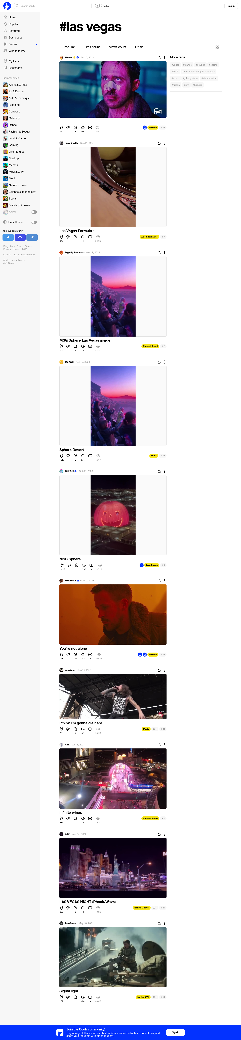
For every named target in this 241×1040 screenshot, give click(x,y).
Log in (231, 6)
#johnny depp (190, 78)
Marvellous (70, 581)
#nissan (176, 85)
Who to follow (14, 51)
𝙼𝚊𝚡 (67, 745)
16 (163, 455)
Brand (20, 246)
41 (163, 907)
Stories (20, 44)
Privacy (7, 249)
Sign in (175, 1032)
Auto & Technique (149, 236)
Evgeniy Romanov (74, 252)
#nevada (200, 64)
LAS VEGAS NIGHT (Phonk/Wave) (87, 902)
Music (154, 455)
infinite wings (70, 812)
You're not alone (73, 648)
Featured (11, 31)
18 (163, 654)
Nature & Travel (150, 346)
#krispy (175, 78)
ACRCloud (8, 263)
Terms (28, 246)
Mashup (153, 127)
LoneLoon (70, 670)
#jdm (186, 85)
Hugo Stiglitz (71, 143)
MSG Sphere (70, 559)
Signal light (68, 991)
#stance (187, 64)
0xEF (67, 834)
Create (102, 5)
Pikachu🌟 (70, 57)
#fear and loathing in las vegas (198, 71)
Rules (16, 249)
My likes (11, 61)
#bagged (197, 85)
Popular (10, 24)
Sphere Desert (71, 450)
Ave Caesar (70, 923)
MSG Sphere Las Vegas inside (84, 340)
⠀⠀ (62, 121)
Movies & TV (143, 997)
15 (163, 127)
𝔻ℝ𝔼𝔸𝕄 (69, 471)
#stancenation (209, 78)
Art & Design (152, 565)
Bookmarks (12, 68)
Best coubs (12, 37)
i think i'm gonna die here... (82, 723)
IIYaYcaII (69, 362)
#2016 (175, 71)
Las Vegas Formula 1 (77, 231)
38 (163, 729)
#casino (213, 64)
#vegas (175, 64)
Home (9, 17)
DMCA (24, 249)
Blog (5, 246)
